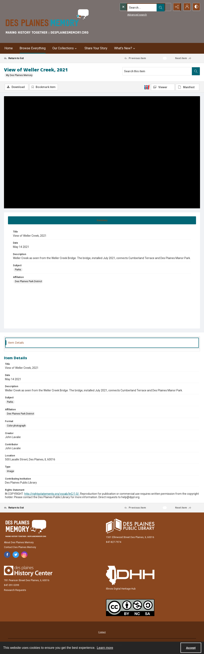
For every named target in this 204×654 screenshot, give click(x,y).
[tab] (102, 221)
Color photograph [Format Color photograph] (16, 425)
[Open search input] (166, 7)
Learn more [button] (105, 647)
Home (8, 48)
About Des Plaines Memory (19, 542)
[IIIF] (147, 87)
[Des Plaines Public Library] (130, 526)
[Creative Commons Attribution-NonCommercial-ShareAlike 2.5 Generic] (130, 607)
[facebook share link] (7, 555)
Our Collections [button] (65, 48)
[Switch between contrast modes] (196, 7)
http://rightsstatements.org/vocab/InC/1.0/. (51, 494)
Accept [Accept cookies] (191, 647)
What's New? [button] (125, 48)
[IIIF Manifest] (187, 87)
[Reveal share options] (176, 7)
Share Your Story (95, 48)
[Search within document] (196, 71)
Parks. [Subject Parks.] (18, 270)
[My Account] (186, 7)
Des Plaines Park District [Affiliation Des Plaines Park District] (28, 281)
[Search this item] (157, 71)
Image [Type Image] (10, 471)
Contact (102, 632)
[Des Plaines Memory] (25, 529)
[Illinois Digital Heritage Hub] (130, 575)
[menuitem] (102, 632)
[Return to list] (30, 58)
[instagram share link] (24, 555)
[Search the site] (136, 7)
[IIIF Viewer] (163, 87)
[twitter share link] (16, 555)
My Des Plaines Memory (19, 75)
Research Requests (15, 590)
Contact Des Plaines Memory (20, 547)
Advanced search (129, 14)
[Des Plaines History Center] (28, 571)
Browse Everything (33, 48)
